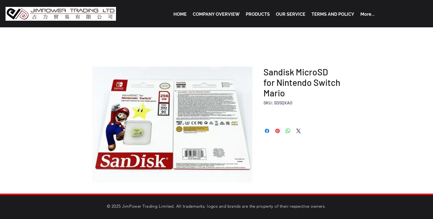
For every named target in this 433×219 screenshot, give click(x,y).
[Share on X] (298, 131)
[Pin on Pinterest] (277, 131)
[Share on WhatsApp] (288, 131)
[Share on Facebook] (267, 131)
